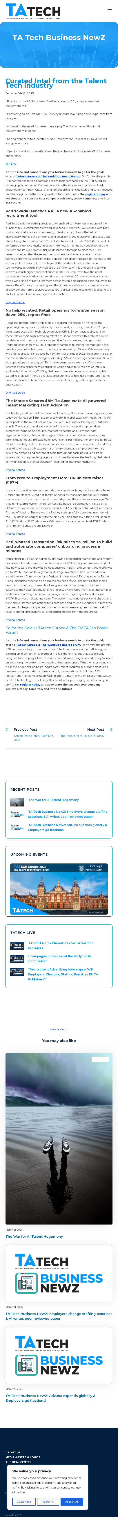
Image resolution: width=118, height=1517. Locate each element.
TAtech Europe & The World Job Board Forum (48, 176)
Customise (24, 1501)
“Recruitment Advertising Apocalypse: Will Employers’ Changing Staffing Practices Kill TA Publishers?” (63, 974)
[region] (47, 1487)
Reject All (48, 1501)
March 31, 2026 (14, 1229)
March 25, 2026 (14, 1388)
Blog (96, 1059)
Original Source (15, 302)
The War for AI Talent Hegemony (53, 800)
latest (103, 1059)
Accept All (72, 1501)
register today (95, 194)
